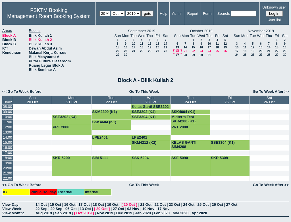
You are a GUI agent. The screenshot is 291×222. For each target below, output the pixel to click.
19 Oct (113, 204)
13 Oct (85, 209)
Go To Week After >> (271, 91)
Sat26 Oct (269, 100)
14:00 (7, 137)
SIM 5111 (100, 158)
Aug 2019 (44, 213)
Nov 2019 (105, 213)
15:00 (7, 142)
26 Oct (217, 204)
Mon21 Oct (71, 100)
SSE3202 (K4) (144, 112)
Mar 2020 (181, 213)
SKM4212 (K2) (144, 142)
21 (165, 47)
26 (149, 51)
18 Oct (98, 204)
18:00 (7, 158)
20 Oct (129, 204)
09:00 (7, 112)
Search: (223, 13)
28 (165, 51)
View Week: (12, 209)
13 (157, 43)
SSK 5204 (140, 158)
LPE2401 (100, 137)
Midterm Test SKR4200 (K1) (183, 119)
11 (141, 43)
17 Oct (84, 204)
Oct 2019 (84, 213)
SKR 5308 (219, 158)
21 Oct (145, 204)
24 (133, 51)
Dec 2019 (124, 213)
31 (209, 55)
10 (133, 43)
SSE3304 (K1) (144, 117)
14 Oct (41, 204)
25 (141, 51)
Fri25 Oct (230, 100)
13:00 (7, 132)
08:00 (7, 106)
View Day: (11, 204)
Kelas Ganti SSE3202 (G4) (150, 108)
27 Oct (232, 204)
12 (149, 43)
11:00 (7, 122)
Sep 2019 (63, 213)
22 (117, 51)
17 (133, 47)
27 (157, 51)
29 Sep (57, 209)
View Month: (13, 213)
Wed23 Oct (151, 100)
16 (125, 47)
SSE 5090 (179, 158)
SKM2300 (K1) (104, 112)
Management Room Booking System (48, 16)
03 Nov (133, 209)
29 (117, 54)
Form (207, 13)
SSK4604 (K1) (183, 112)
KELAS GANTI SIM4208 (183, 144)
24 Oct (189, 204)
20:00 (7, 168)
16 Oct (70, 204)
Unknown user (274, 7)
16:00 (7, 147)
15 (117, 47)
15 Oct (55, 204)
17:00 (7, 153)
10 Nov (148, 209)
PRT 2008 (61, 127)
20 (157, 47)
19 (149, 47)
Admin (177, 13)
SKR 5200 (61, 158)
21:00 (7, 173)
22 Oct (160, 204)
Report (192, 13)
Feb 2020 (162, 213)
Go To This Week (144, 91)
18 (141, 47)
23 (125, 51)
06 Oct (71, 209)
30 (125, 54)
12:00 (7, 127)
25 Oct (203, 204)
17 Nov (163, 209)
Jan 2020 (143, 213)
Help (163, 13)
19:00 (7, 163)
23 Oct (174, 204)
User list (274, 20)
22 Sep (41, 209)
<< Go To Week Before (21, 91)
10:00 (7, 117)
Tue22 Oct (111, 100)
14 (165, 43)
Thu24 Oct (190, 100)
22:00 (7, 178)
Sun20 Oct (32, 100)
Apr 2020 (199, 213)
